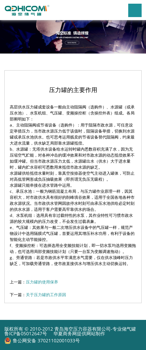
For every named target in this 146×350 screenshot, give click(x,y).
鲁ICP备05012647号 (25, 333)
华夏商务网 (65, 333)
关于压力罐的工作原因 (46, 294)
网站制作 (95, 333)
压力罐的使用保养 (42, 282)
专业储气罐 (124, 329)
